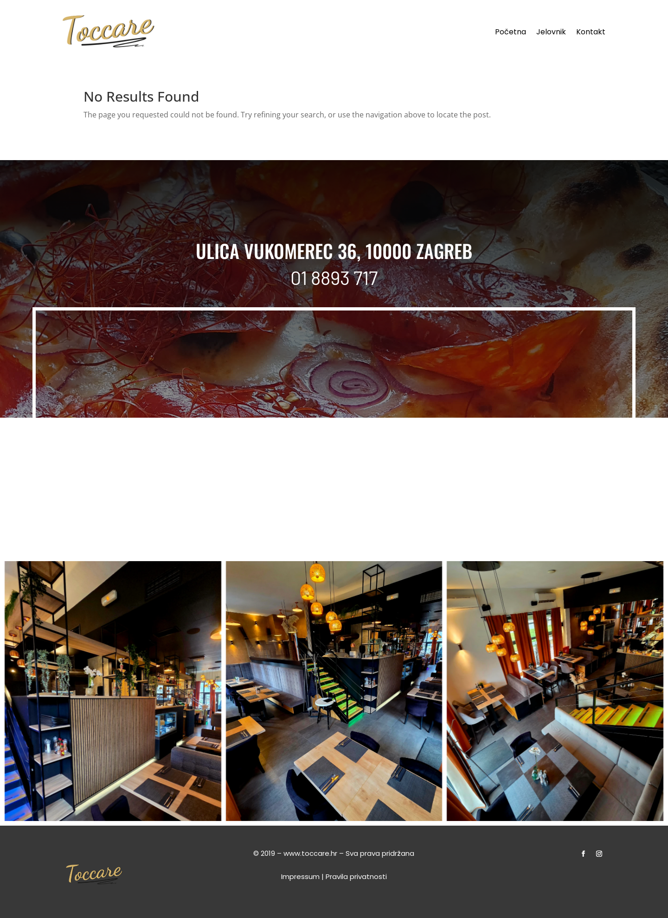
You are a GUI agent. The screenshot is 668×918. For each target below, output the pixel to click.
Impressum (300, 876)
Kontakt (590, 33)
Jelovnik (551, 33)
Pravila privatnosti (356, 876)
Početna (510, 33)
